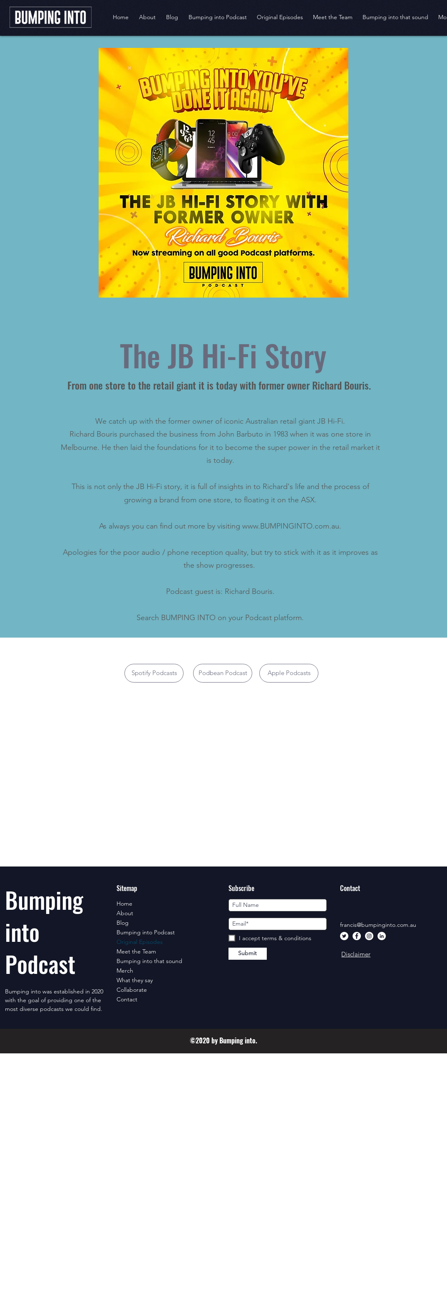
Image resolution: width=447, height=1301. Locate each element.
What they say (135, 980)
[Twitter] (344, 936)
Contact (127, 999)
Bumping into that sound (149, 961)
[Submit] (247, 954)
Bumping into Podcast (146, 932)
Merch (125, 970)
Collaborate (132, 989)
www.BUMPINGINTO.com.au (290, 526)
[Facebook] (357, 936)
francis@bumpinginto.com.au (378, 925)
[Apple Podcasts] (288, 673)
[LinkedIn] (381, 936)
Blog (123, 922)
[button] (280, 17)
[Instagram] (369, 936)
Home (124, 903)
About (125, 913)
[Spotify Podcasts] (154, 673)
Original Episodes (140, 942)
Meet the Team (136, 951)
